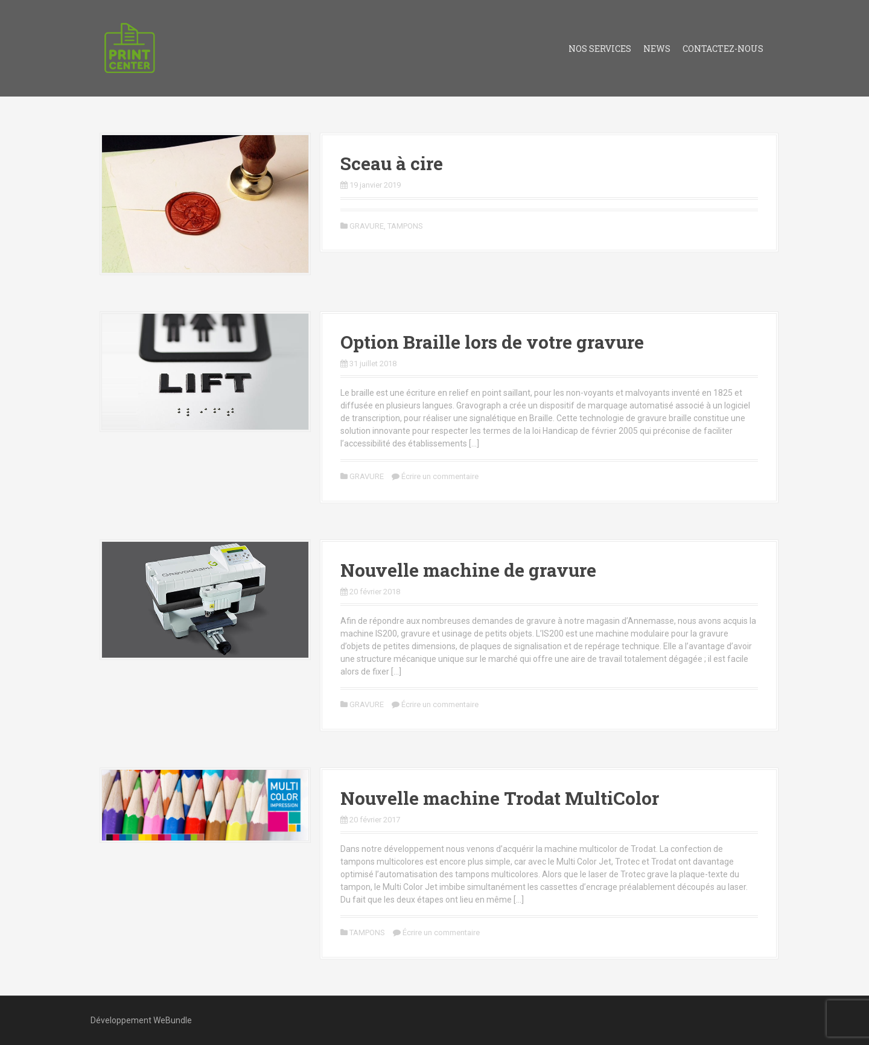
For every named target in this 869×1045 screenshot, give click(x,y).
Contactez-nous (723, 48)
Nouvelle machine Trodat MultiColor (499, 798)
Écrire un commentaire (440, 476)
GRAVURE (366, 225)
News (656, 48)
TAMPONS (405, 225)
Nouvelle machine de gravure (468, 570)
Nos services (599, 48)
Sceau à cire (391, 163)
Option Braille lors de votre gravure (492, 342)
